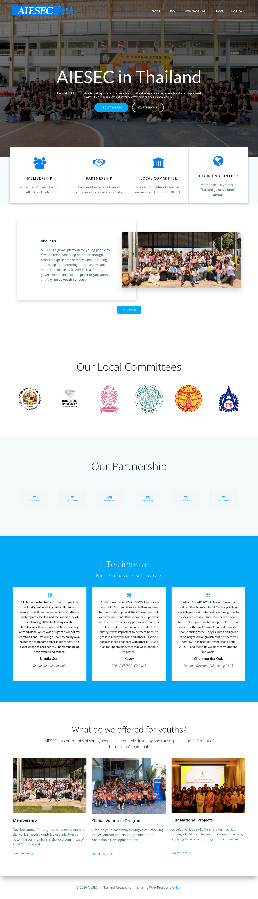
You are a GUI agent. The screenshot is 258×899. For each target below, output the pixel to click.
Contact (237, 10)
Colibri (177, 887)
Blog (219, 10)
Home (156, 10)
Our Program (196, 10)
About (172, 10)
